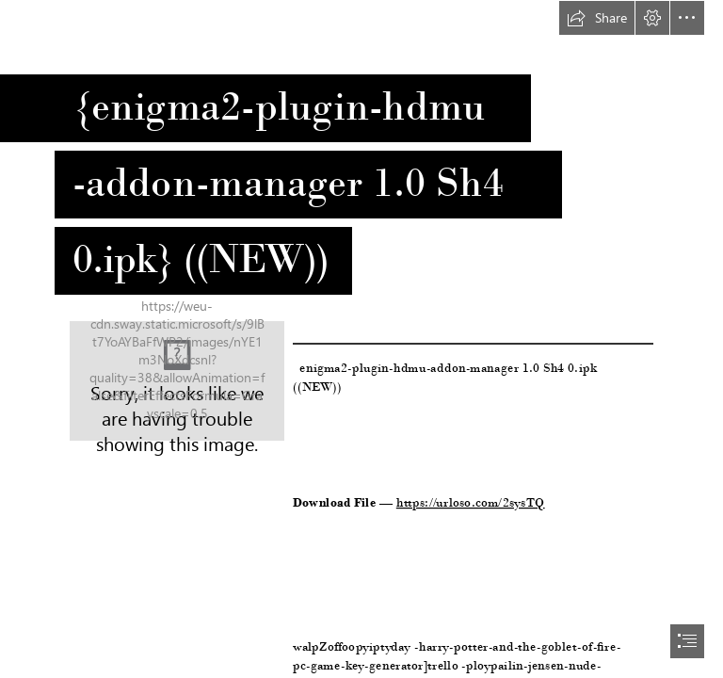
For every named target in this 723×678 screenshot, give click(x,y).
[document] (361, 339)
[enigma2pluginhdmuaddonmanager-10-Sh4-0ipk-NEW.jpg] (177, 381)
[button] (597, 18)
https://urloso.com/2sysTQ (470, 501)
